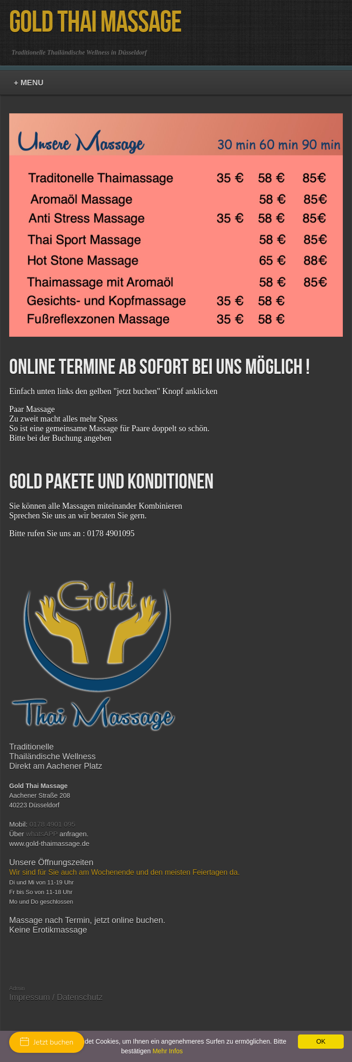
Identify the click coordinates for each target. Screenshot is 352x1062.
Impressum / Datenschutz (56, 997)
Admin (17, 988)
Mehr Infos (168, 1051)
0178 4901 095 (52, 824)
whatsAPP (42, 834)
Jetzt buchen (46, 1042)
